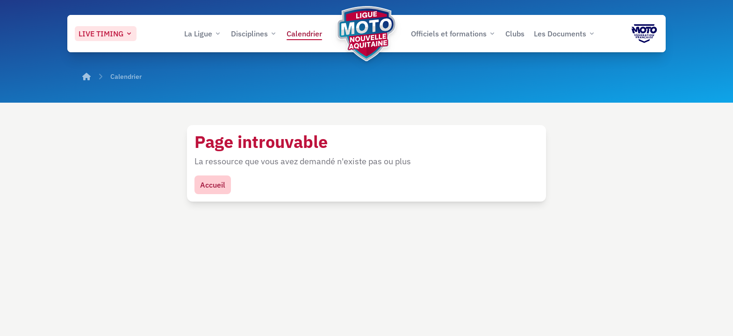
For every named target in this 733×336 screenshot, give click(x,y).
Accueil (212, 184)
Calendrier (126, 76)
